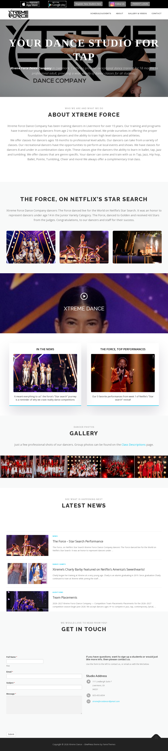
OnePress (88, 744)
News (55, 606)
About (119, 14)
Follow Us (117, 4)
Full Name (11, 730)
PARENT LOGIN (140, 4)
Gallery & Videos (137, 14)
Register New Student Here (88, 4)
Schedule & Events (101, 14)
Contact (157, 14)
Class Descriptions (134, 444)
